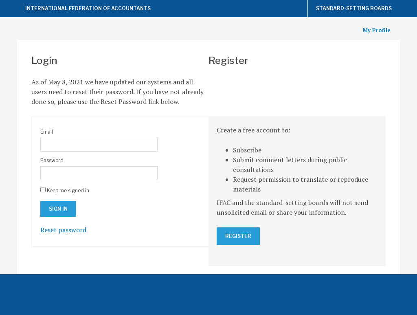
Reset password (63, 229)
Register (238, 236)
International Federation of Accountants (88, 8)
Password (52, 160)
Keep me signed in (68, 190)
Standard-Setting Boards (354, 8)
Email (46, 132)
